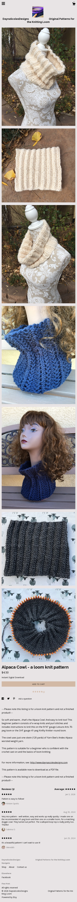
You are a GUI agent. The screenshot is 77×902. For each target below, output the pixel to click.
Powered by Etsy (9, 897)
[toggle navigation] (3, 3)
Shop (4, 867)
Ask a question (25, 698)
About (12, 867)
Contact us (22, 867)
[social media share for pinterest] (14, 698)
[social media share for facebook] (3, 698)
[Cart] (73, 4)
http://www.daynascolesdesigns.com (49, 762)
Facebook (6, 877)
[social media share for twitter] (8, 698)
